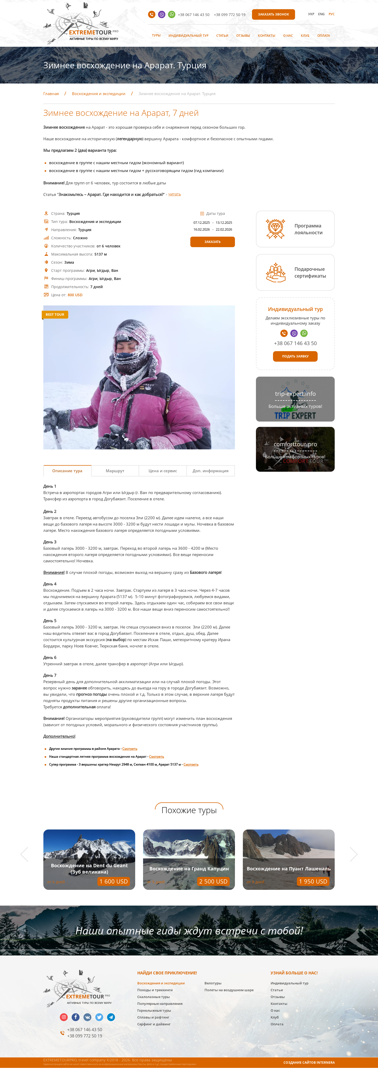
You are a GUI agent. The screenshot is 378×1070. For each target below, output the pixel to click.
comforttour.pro (295, 444)
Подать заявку (295, 356)
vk (87, 1019)
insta (64, 1019)
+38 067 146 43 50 (193, 14)
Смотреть (129, 750)
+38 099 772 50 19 (229, 14)
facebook (76, 1019)
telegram (111, 1019)
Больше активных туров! (295, 406)
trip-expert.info (295, 393)
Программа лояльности (309, 229)
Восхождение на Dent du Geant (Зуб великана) (189, 870)
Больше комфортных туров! (295, 457)
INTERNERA (326, 1064)
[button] (27, 856)
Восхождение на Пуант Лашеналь (89, 870)
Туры (156, 35)
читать (174, 194)
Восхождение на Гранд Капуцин (289, 870)
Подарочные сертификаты (310, 272)
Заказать (212, 242)
